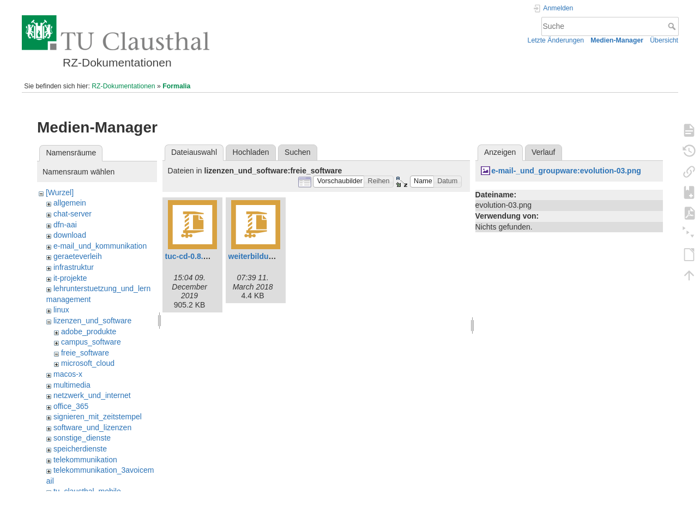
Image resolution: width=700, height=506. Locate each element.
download (69, 235)
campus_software (91, 342)
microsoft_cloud (87, 363)
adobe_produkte (88, 331)
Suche (673, 26)
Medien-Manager (616, 40)
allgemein (69, 202)
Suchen (297, 152)
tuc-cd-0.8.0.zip (192, 256)
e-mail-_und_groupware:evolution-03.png (566, 170)
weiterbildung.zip (259, 256)
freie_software (85, 352)
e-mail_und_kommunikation (100, 246)
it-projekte (70, 278)
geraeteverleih (77, 256)
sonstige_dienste (82, 437)
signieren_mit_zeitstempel (97, 416)
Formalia (176, 86)
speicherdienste (80, 448)
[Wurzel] (60, 192)
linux (61, 309)
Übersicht (664, 40)
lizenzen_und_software (92, 320)
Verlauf (544, 152)
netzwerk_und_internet (92, 395)
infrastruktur (73, 267)
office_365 (70, 406)
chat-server (72, 213)
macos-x (67, 374)
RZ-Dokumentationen (123, 86)
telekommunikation (85, 459)
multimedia (71, 385)
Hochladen (251, 152)
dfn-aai (65, 224)
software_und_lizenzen (92, 427)
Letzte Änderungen (556, 40)
